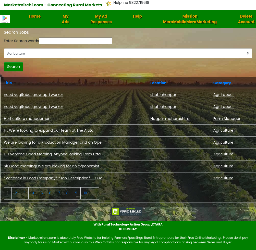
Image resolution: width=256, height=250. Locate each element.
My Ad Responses (101, 19)
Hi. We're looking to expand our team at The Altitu (48, 130)
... (94, 193)
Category (222, 82)
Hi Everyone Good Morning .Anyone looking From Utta (52, 154)
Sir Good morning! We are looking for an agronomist (51, 166)
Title (8, 82)
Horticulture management (28, 118)
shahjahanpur (163, 94)
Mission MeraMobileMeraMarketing (190, 19)
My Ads (65, 19)
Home (35, 16)
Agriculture (223, 130)
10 (85, 193)
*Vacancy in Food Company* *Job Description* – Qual (53, 178)
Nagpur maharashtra (169, 118)
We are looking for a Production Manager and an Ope (53, 142)
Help (137, 16)
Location (158, 82)
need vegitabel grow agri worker (33, 94)
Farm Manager (226, 118)
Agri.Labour (223, 94)
